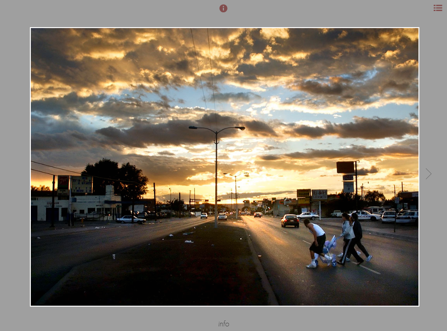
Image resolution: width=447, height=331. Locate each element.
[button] (223, 12)
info (223, 324)
